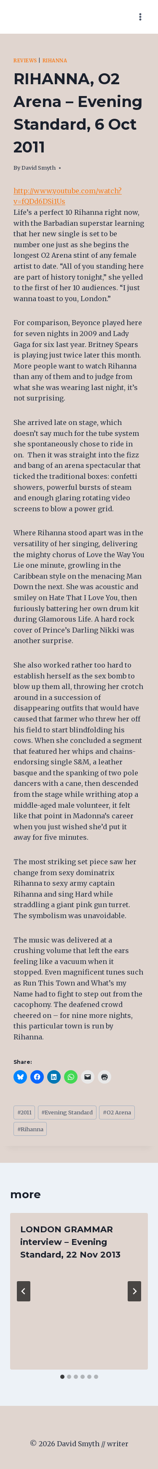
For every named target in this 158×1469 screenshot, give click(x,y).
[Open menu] (140, 16)
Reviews (25, 61)
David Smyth (38, 167)
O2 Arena (117, 1112)
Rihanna (55, 61)
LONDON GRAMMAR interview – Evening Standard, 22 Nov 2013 (70, 1242)
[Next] (134, 1291)
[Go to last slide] (23, 1291)
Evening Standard (67, 1112)
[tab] (62, 1377)
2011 (24, 1112)
